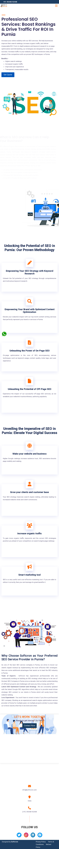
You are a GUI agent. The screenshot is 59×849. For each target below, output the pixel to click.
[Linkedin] (33, 835)
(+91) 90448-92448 (29, 812)
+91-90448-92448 (10, 2)
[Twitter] (19, 835)
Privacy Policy (41, 842)
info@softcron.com (29, 790)
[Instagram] (26, 835)
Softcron (14, 842)
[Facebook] (39, 835)
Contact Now (29, 725)
